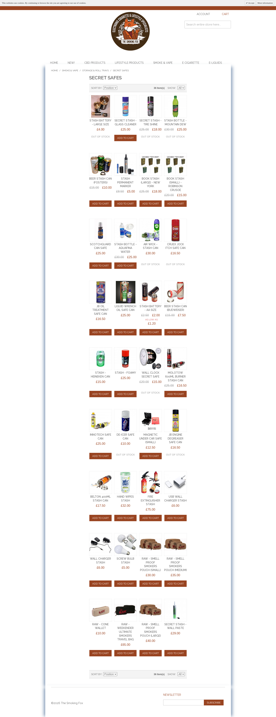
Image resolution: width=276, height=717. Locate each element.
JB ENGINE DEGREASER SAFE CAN (175, 438)
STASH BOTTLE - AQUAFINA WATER (125, 248)
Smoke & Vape (163, 62)
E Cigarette (190, 62)
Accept (251, 3)
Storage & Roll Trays (95, 70)
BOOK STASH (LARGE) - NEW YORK (150, 182)
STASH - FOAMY (125, 372)
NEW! (71, 62)
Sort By (96, 88)
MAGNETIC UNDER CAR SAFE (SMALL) (150, 438)
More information (265, 3)
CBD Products (94, 62)
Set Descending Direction (121, 88)
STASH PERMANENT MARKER (125, 182)
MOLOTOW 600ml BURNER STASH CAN (175, 376)
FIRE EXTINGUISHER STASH (150, 500)
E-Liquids (215, 62)
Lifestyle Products (129, 62)
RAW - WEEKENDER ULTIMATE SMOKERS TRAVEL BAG (125, 632)
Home (54, 62)
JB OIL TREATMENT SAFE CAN (100, 310)
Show (171, 88)
